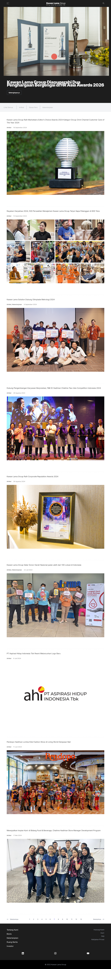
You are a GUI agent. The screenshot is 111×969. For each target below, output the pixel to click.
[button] (2, 54)
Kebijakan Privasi (97, 939)
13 (81, 919)
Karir (102, 933)
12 (76, 919)
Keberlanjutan (47, 107)
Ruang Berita (12, 942)
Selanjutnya (98, 919)
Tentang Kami (12, 930)
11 (71, 919)
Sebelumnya (12, 919)
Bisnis (9, 934)
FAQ (102, 936)
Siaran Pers (33, 107)
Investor (10, 946)
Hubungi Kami (99, 930)
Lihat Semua (8, 107)
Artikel (21, 107)
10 (67, 919)
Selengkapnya (14, 93)
